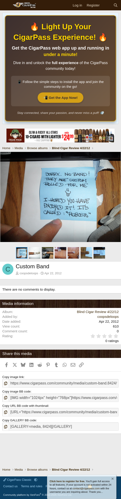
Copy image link (13, 377)
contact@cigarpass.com (86, 488)
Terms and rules (31, 486)
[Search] (115, 5)
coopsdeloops (29, 273)
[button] (35, 480)
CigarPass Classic (17, 479)
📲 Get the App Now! (60, 98)
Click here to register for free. (67, 481)
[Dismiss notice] (114, 17)
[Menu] (6, 5)
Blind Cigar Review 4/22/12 (98, 312)
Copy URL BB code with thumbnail (25, 405)
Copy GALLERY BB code (19, 420)
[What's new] (106, 5)
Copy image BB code (16, 391)
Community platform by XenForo (37, 494)
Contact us (10, 486)
